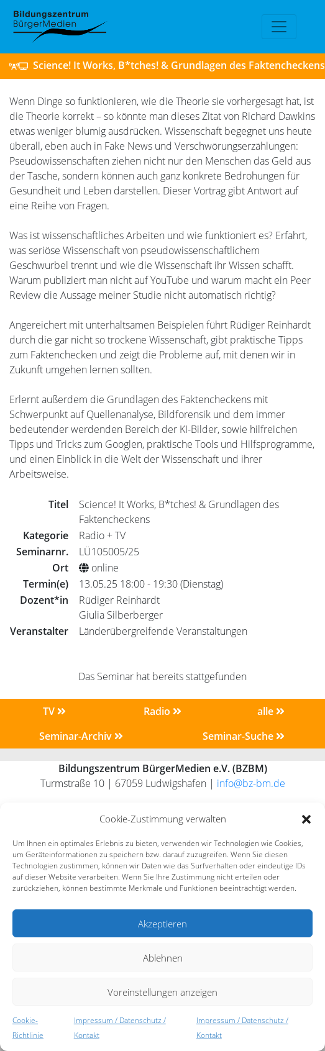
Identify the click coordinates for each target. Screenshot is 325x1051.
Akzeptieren (162, 923)
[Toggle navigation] (279, 26)
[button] (306, 818)
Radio (162, 711)
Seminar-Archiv (81, 736)
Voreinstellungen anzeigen (162, 992)
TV (54, 711)
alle (271, 711)
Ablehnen (163, 958)
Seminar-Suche (244, 736)
